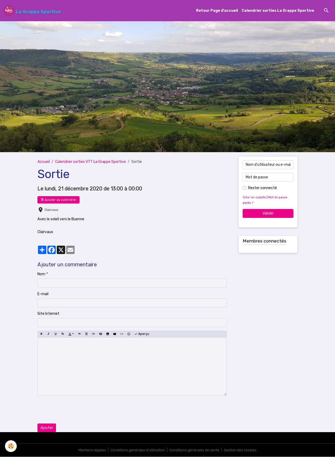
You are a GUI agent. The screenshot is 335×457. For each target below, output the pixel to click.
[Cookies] (11, 446)
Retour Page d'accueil (217, 11)
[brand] (32, 10)
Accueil (43, 162)
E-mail (42, 294)
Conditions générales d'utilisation (137, 450)
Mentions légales (90, 450)
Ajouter (47, 428)
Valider (268, 213)
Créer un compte (255, 197)
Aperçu (141, 334)
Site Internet (48, 314)
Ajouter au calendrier (59, 200)
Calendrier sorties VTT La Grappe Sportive (90, 162)
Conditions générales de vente (195, 450)
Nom (41, 274)
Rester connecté (262, 188)
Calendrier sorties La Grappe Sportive (278, 11)
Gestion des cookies (242, 450)
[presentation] (77, 409)
